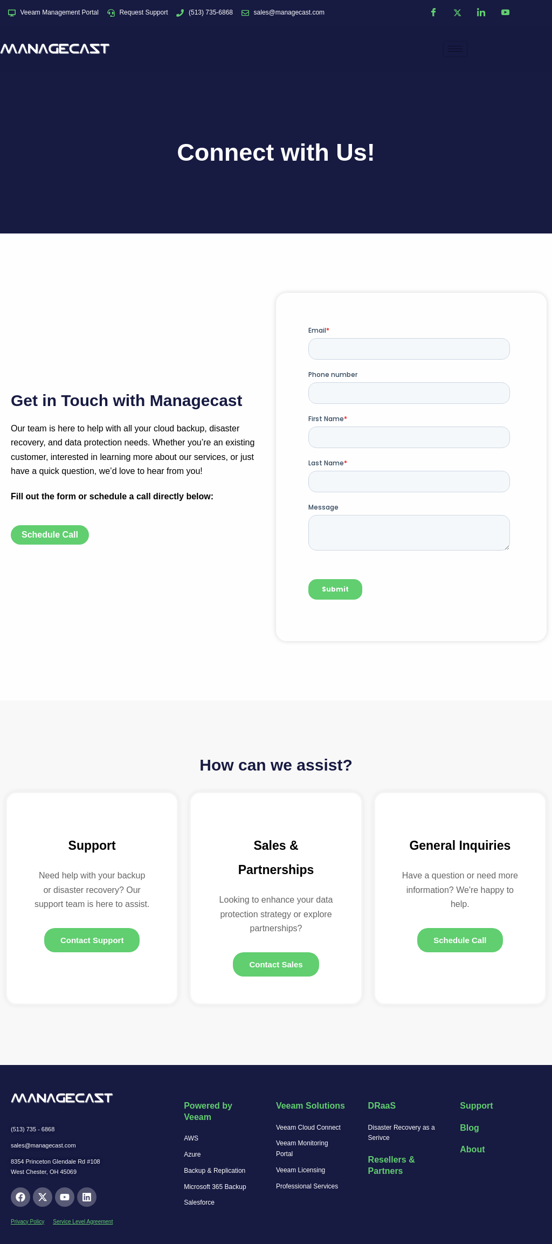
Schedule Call (459, 940)
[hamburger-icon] (455, 49)
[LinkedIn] (481, 13)
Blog (469, 1127)
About (472, 1149)
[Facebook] (433, 13)
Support (476, 1105)
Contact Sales (275, 965)
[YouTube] (505, 13)
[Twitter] (457, 13)
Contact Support (92, 940)
